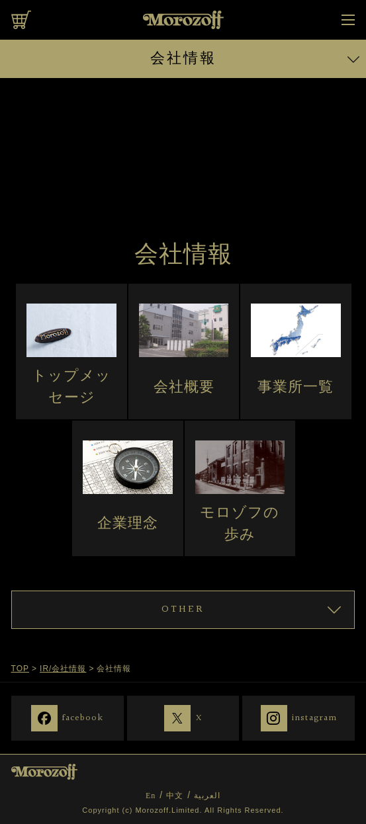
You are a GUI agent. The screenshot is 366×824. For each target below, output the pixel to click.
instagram (314, 717)
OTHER (183, 609)
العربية (207, 796)
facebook (82, 717)
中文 (174, 796)
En (151, 796)
